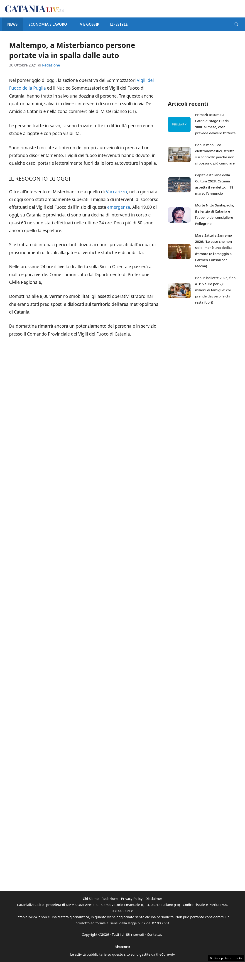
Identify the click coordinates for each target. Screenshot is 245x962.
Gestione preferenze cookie (226, 958)
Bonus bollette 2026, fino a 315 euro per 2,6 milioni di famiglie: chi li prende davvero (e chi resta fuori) (215, 289)
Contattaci (155, 934)
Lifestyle (118, 24)
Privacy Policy (132, 898)
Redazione (110, 898)
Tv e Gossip (88, 24)
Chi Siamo (91, 898)
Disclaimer (153, 898)
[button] (236, 24)
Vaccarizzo (116, 192)
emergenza (118, 207)
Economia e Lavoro (48, 24)
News (12, 24)
